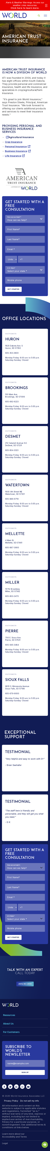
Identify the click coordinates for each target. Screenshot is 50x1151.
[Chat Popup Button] (45, 1145)
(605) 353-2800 (25, 984)
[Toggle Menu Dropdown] (25, 1015)
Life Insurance (13, 155)
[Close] (46, 5)
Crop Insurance (13, 142)
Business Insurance (16, 151)
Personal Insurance (16, 146)
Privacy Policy (11, 1100)
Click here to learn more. (25, 8)
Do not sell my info (29, 1100)
